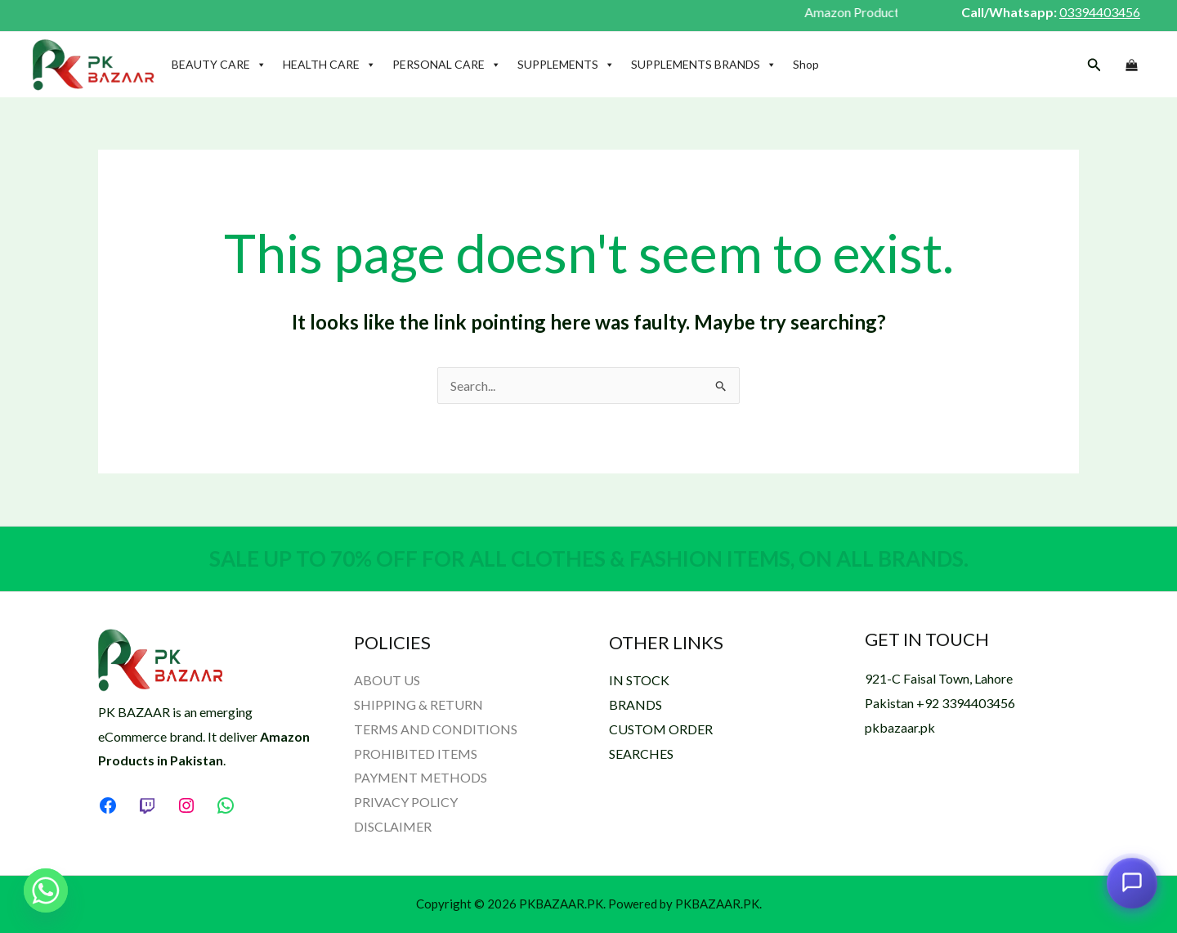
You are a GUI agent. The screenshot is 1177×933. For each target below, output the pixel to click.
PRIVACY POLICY (406, 802)
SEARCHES (641, 753)
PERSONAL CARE (446, 64)
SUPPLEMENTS (566, 64)
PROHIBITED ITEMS (415, 753)
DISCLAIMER (393, 826)
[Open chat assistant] (1132, 883)
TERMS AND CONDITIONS (435, 729)
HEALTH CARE (329, 64)
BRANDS (635, 704)
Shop (806, 64)
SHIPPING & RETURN (418, 704)
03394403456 (1099, 12)
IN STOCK (639, 680)
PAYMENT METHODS (420, 777)
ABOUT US (387, 680)
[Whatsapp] (46, 890)
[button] (1094, 65)
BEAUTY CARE (219, 64)
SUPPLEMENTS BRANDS (703, 64)
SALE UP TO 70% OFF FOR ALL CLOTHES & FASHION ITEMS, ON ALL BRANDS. (589, 558)
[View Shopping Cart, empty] (1131, 65)
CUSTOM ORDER (661, 729)
